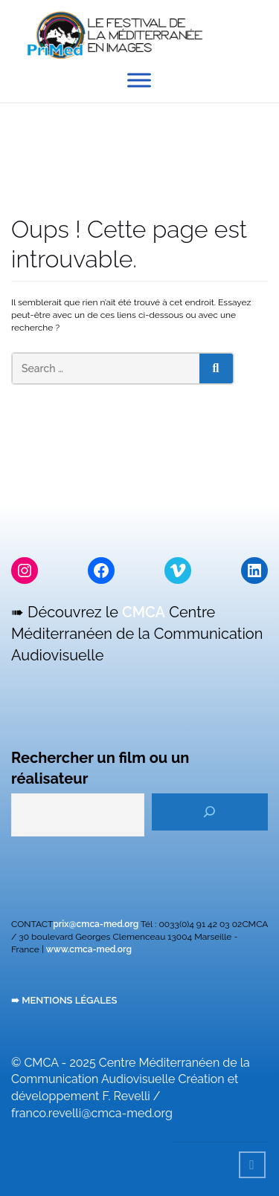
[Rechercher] (210, 812)
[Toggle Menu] (139, 80)
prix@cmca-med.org (95, 924)
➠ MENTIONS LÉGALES (64, 1000)
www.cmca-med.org (89, 949)
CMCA (143, 612)
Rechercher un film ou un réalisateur (100, 768)
